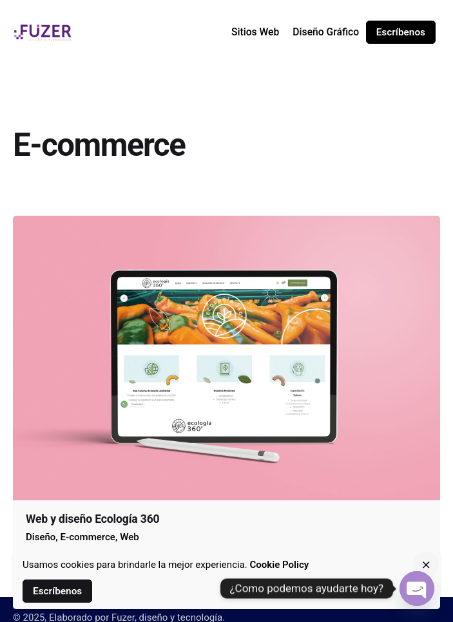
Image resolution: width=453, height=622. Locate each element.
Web (129, 537)
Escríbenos (400, 32)
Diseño (40, 537)
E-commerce (88, 537)
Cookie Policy (279, 564)
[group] (254, 32)
